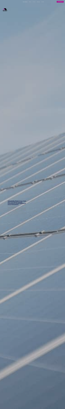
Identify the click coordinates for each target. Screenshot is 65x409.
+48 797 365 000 (60, 1)
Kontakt (42, 1)
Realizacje (38, 1)
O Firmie (34, 1)
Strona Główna (25, 1)
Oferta (30, 1)
